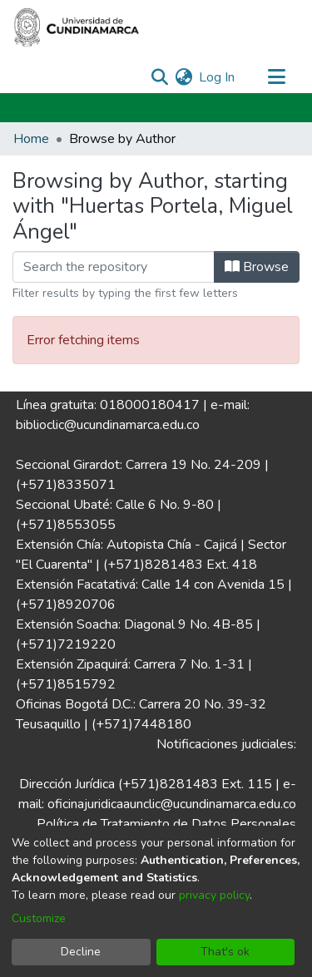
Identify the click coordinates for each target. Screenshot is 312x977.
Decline (81, 952)
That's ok (225, 952)
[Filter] (113, 267)
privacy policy (214, 895)
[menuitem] (183, 77)
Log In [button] (217, 77)
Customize (39, 918)
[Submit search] (159, 77)
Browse (257, 267)
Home (31, 139)
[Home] (76, 27)
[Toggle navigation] (276, 77)
